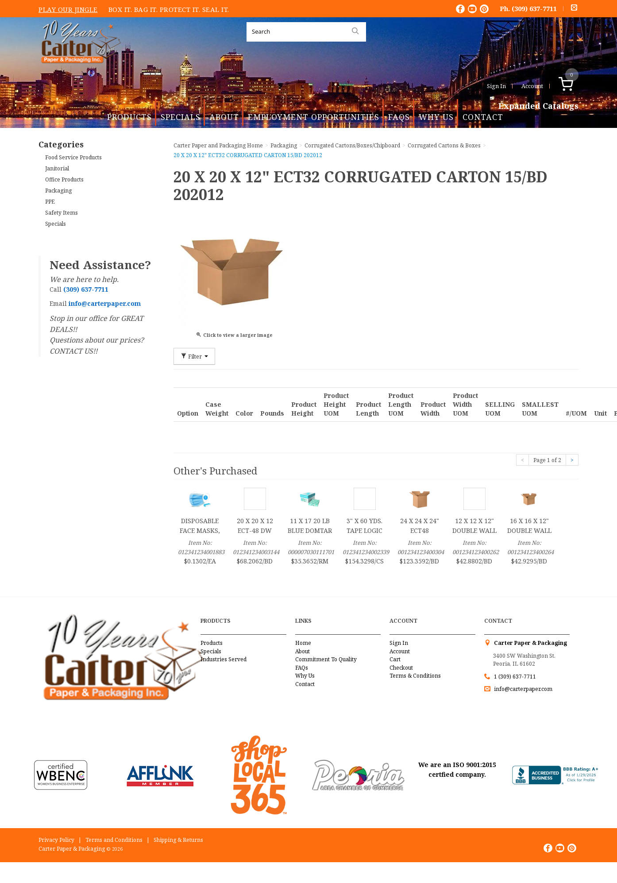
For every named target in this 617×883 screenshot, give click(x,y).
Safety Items (61, 212)
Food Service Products (73, 157)
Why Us (436, 117)
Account (532, 86)
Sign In (496, 86)
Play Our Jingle (68, 9)
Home (303, 643)
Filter (194, 356)
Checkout (401, 667)
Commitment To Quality (326, 659)
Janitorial (57, 168)
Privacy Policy (56, 840)
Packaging (58, 190)
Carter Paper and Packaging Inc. (79, 70)
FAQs (399, 117)
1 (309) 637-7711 (515, 676)
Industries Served (224, 659)
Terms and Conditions (114, 840)
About (224, 117)
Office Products (64, 179)
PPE (50, 201)
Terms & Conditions (415, 675)
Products (129, 117)
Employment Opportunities (313, 117)
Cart (395, 659)
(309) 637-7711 (534, 8)
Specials (181, 117)
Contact (483, 117)
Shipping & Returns (178, 840)
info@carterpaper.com (522, 689)
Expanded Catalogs (538, 106)
